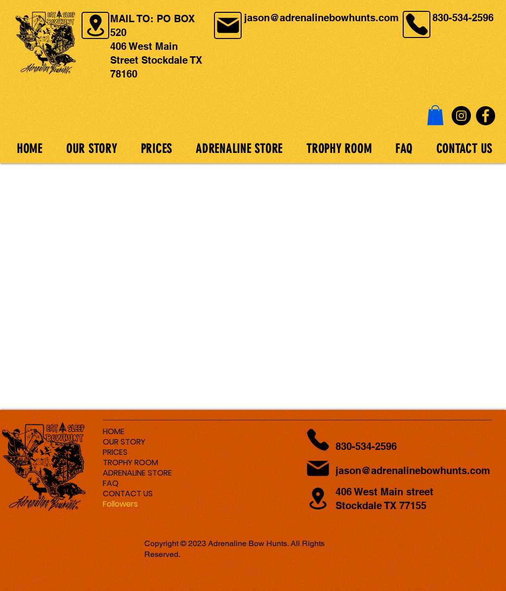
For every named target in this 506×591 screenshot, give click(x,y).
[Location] (95, 25)
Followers (120, 504)
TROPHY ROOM (130, 462)
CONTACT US (128, 493)
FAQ (111, 483)
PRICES (115, 452)
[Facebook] (485, 115)
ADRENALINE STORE (137, 473)
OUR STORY (124, 442)
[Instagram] (461, 115)
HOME (114, 431)
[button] (435, 115)
